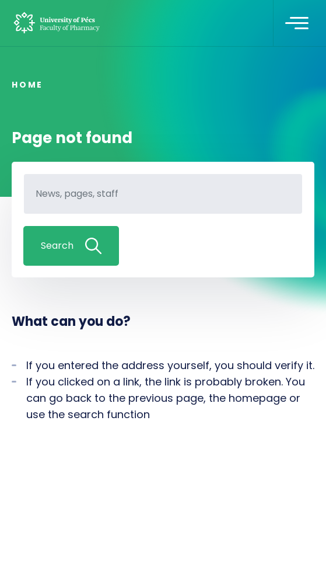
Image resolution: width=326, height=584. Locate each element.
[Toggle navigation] (297, 23)
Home (27, 85)
